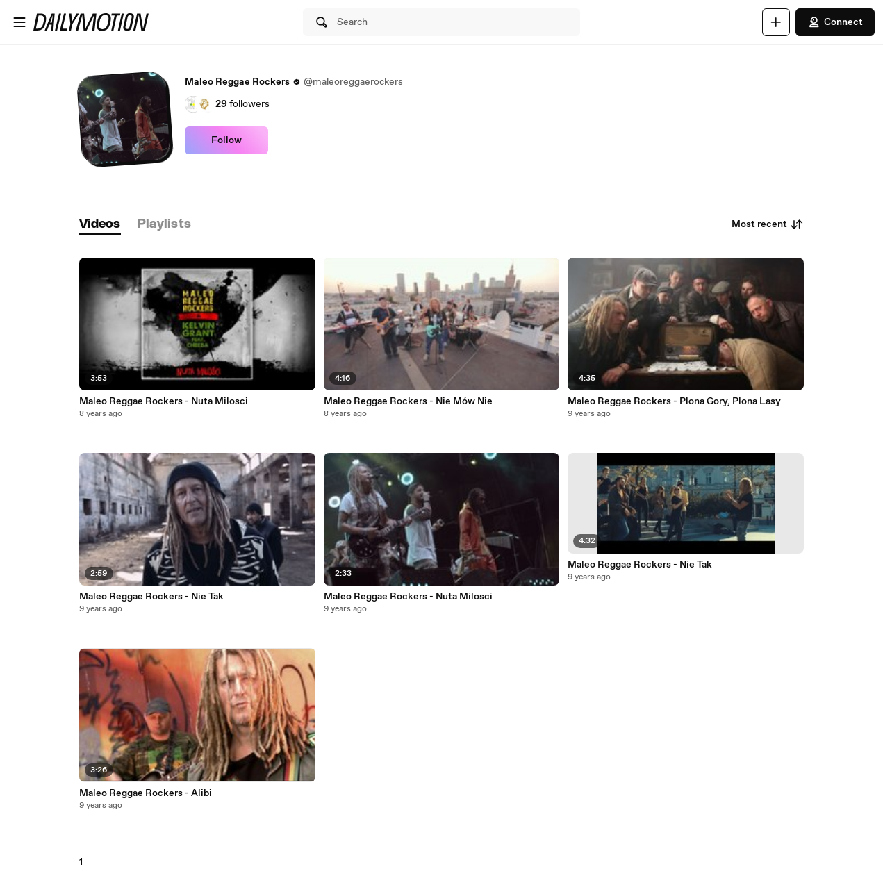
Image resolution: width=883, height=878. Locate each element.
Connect (835, 22)
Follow (226, 140)
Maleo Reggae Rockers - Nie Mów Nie (408, 401)
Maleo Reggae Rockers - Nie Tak (151, 596)
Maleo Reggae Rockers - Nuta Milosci (163, 401)
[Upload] (776, 22)
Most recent (768, 224)
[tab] (100, 224)
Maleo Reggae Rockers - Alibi (145, 793)
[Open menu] (19, 22)
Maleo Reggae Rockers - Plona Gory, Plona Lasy (674, 401)
